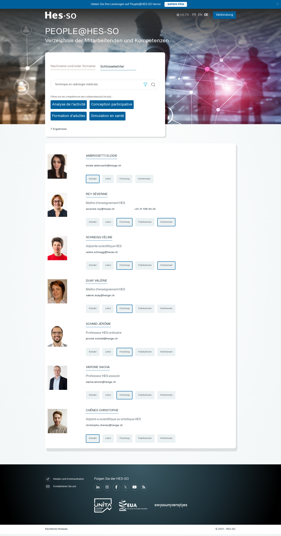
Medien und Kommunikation (64, 481)
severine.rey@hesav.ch (100, 209)
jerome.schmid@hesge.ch (102, 340)
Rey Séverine (97, 194)
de (206, 15)
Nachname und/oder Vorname (73, 66)
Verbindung (224, 15)
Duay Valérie (97, 281)
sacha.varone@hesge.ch (101, 383)
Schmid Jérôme (99, 325)
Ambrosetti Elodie (102, 155)
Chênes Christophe (103, 412)
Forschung (125, 179)
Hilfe (183, 15)
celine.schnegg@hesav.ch (102, 252)
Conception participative (111, 104)
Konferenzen (145, 179)
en (200, 15)
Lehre (108, 179)
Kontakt (93, 179)
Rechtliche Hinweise (56, 531)
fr (194, 15)
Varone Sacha (98, 368)
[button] (145, 84)
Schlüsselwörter (113, 66)
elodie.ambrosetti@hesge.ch (103, 165)
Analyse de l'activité (68, 104)
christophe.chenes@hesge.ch (104, 427)
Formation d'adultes (68, 115)
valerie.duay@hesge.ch (100, 296)
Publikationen (145, 222)
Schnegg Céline (100, 237)
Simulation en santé (107, 115)
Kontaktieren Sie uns (60, 488)
